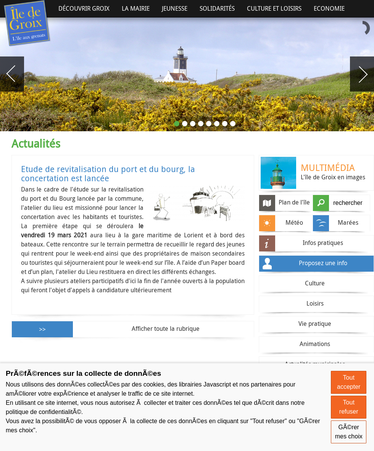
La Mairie (136, 8)
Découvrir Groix (84, 8)
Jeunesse (174, 8)
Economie (329, 8)
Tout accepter (348, 382)
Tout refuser (348, 407)
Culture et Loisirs (274, 8)
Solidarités (217, 8)
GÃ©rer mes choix (349, 432)
